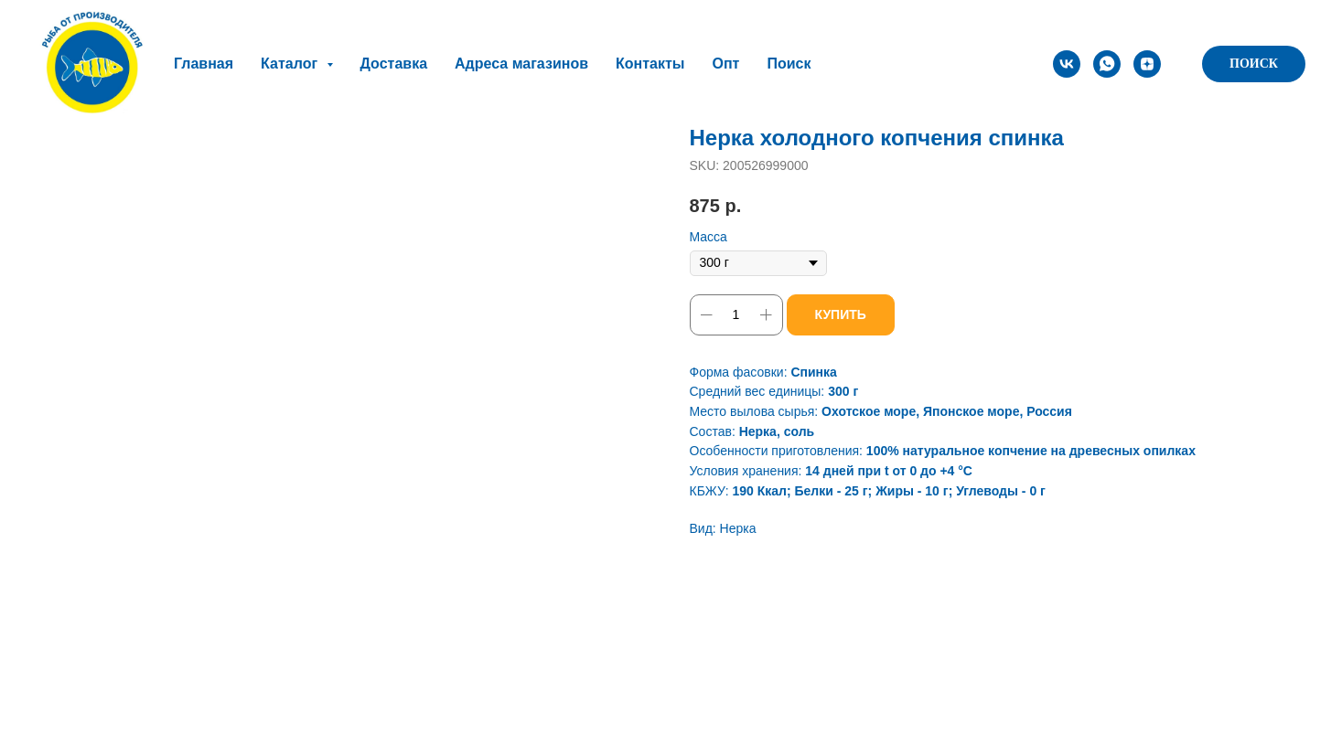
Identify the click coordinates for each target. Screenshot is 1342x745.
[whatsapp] (1107, 64)
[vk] (1066, 64)
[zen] (1147, 64)
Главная (203, 63)
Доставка (394, 63)
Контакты (650, 63)
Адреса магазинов (521, 63)
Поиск (789, 63)
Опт (725, 63)
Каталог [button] (291, 63)
